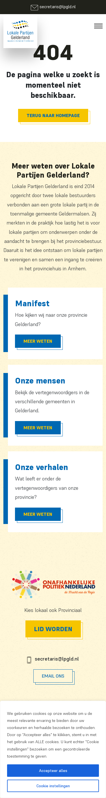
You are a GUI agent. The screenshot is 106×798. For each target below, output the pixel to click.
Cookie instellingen (53, 785)
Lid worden (53, 629)
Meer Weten (37, 341)
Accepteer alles (53, 770)
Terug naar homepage (53, 115)
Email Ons (53, 676)
